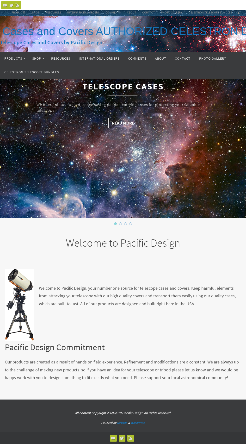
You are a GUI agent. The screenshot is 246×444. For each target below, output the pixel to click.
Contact (148, 12)
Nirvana (122, 423)
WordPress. (138, 423)
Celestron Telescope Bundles (210, 12)
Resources (53, 12)
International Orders (83, 12)
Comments (113, 12)
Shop (35, 12)
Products (19, 12)
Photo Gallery (171, 12)
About (131, 12)
